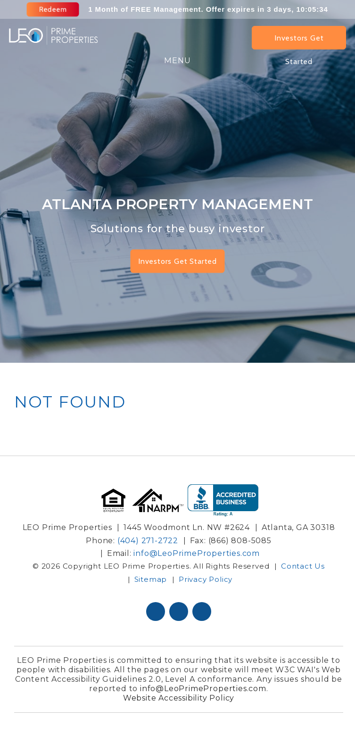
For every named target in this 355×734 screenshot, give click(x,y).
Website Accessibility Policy (178, 697)
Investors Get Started (298, 41)
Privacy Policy (205, 578)
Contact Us (303, 566)
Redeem (53, 9)
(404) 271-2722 (147, 540)
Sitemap (150, 578)
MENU (177, 60)
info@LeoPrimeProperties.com (196, 553)
